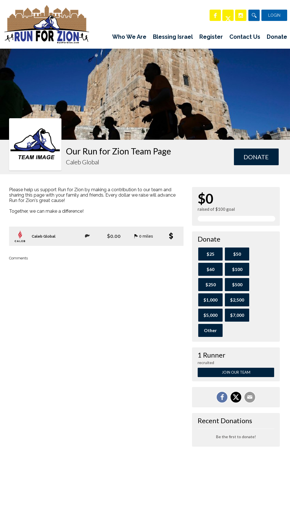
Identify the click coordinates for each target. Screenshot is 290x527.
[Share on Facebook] (222, 397)
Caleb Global (44, 236)
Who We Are (129, 36)
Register (211, 36)
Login (274, 15)
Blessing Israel (173, 36)
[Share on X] (236, 397)
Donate (277, 36)
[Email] (250, 397)
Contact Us (244, 36)
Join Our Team (236, 372)
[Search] (254, 15)
